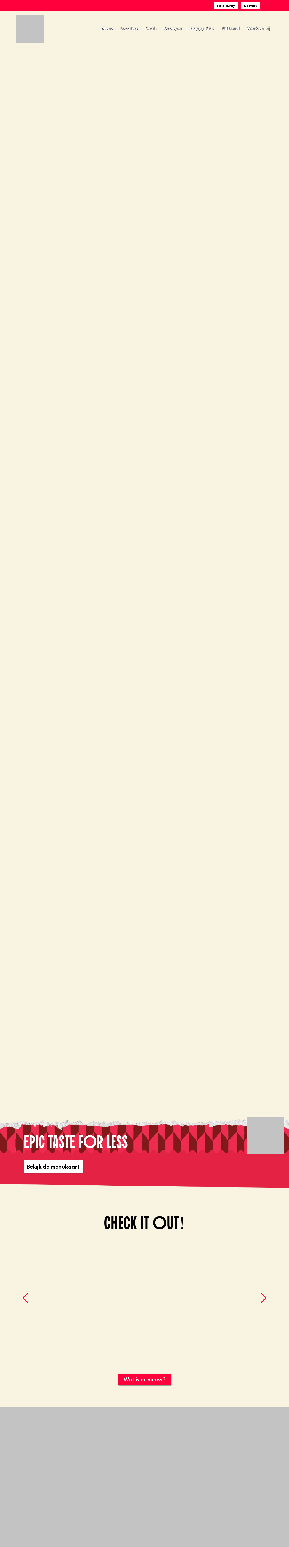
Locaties (129, 28)
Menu (107, 28)
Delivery (250, 5)
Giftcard (230, 28)
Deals (150, 28)
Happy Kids (202, 28)
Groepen (173, 28)
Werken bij (258, 28)
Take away (226, 5)
